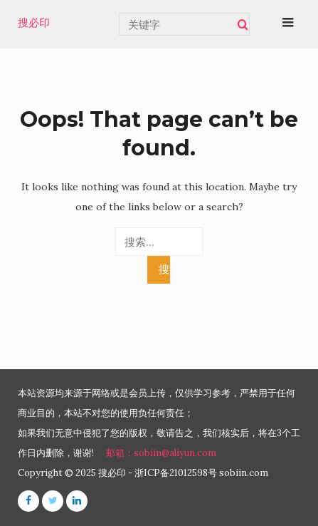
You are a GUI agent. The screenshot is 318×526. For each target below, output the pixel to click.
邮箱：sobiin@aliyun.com (161, 453)
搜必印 (34, 23)
